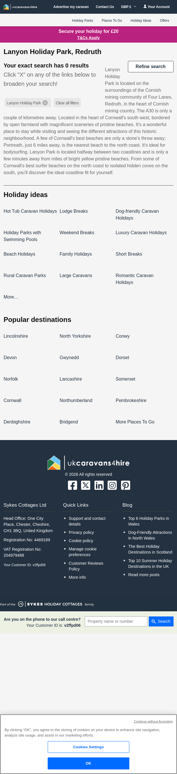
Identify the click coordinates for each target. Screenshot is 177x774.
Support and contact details (87, 521)
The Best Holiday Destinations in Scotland (150, 549)
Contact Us (105, 7)
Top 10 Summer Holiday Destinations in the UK (150, 563)
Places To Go (112, 21)
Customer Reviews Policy (86, 566)
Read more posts (144, 574)
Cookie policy (81, 540)
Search (164, 621)
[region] (88, 744)
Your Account (156, 7)
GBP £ (128, 7)
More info (77, 577)
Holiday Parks (82, 21)
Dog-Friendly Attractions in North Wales (150, 535)
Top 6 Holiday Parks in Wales (148, 521)
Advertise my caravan (71, 7)
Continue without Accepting (153, 721)
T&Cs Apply (88, 37)
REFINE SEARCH (151, 66)
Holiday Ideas (140, 21)
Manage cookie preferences (83, 552)
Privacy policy (81, 532)
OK (88, 763)
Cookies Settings (88, 747)
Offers (164, 21)
